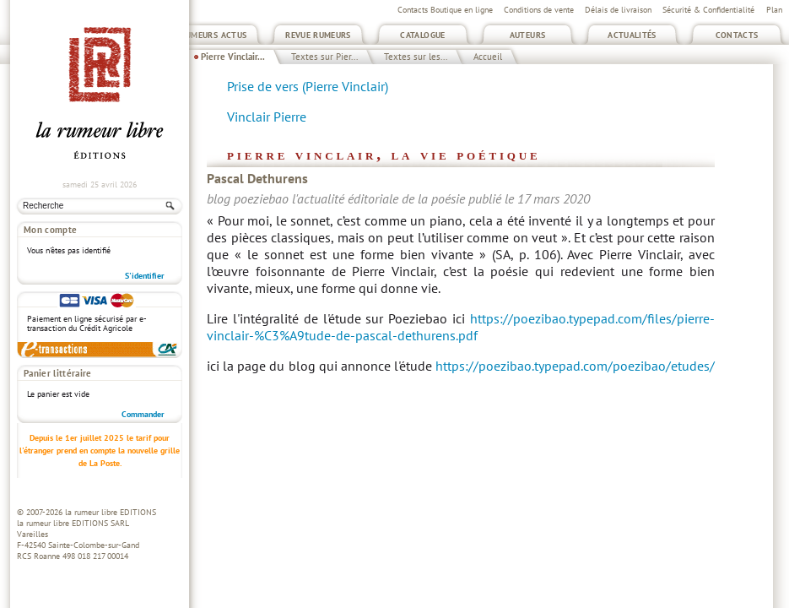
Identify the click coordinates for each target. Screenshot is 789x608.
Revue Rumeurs (318, 35)
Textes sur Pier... (324, 56)
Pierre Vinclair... (233, 56)
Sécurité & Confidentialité (708, 9)
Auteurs (528, 35)
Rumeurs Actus (214, 35)
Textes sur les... (415, 56)
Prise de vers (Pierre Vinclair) (307, 86)
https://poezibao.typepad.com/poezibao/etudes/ (575, 365)
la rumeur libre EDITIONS (110, 512)
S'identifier (145, 275)
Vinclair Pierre (266, 116)
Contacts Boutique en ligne (445, 9)
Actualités (632, 35)
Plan (774, 9)
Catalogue (422, 35)
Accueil (487, 56)
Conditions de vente (539, 9)
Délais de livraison (618, 9)
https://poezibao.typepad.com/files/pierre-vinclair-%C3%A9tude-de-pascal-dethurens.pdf (461, 327)
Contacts (737, 35)
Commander (143, 414)
